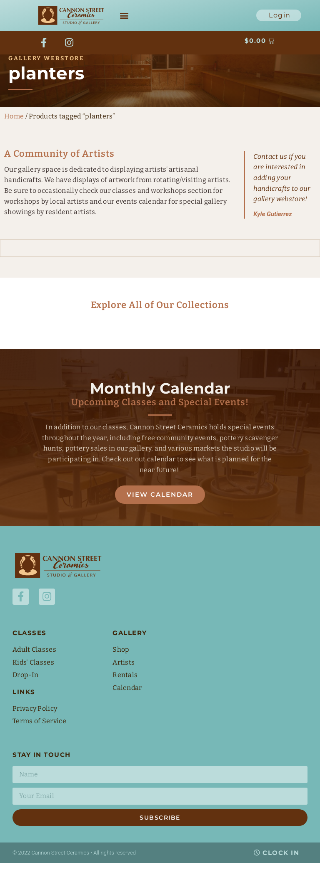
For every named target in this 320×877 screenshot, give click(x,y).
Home (14, 129)
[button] (124, 15)
